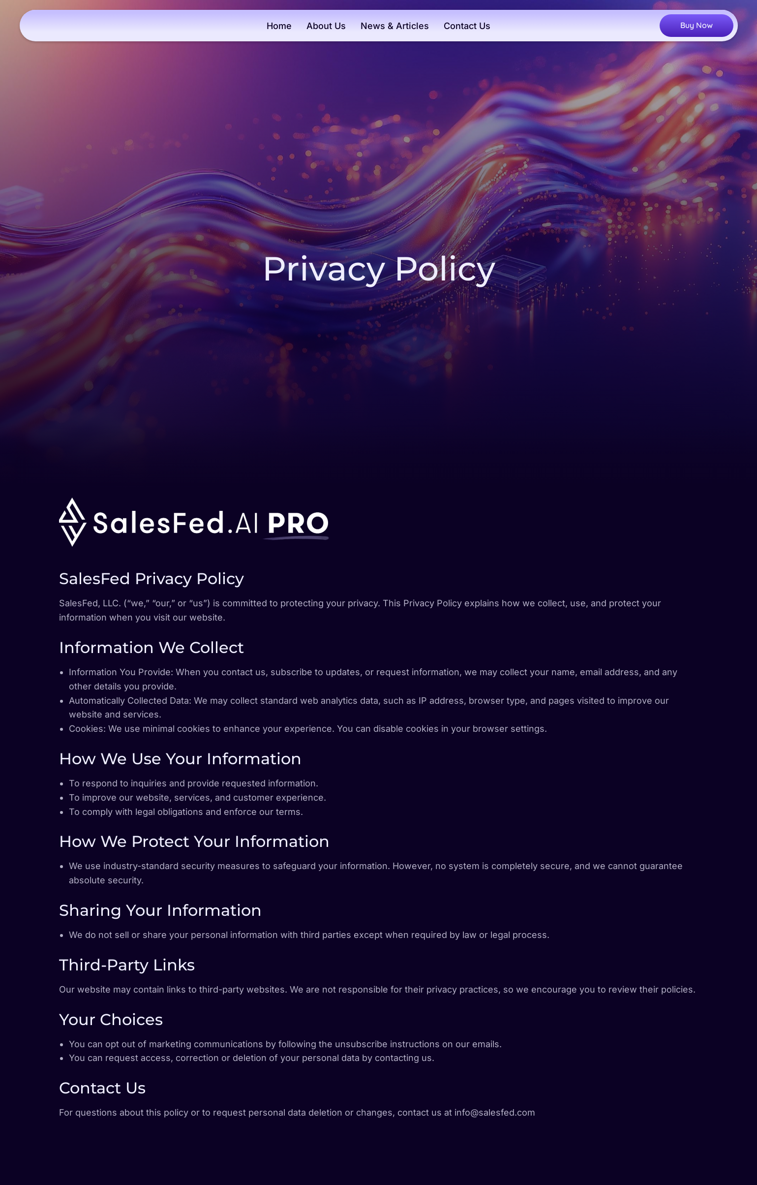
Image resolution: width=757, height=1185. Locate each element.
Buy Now (696, 25)
